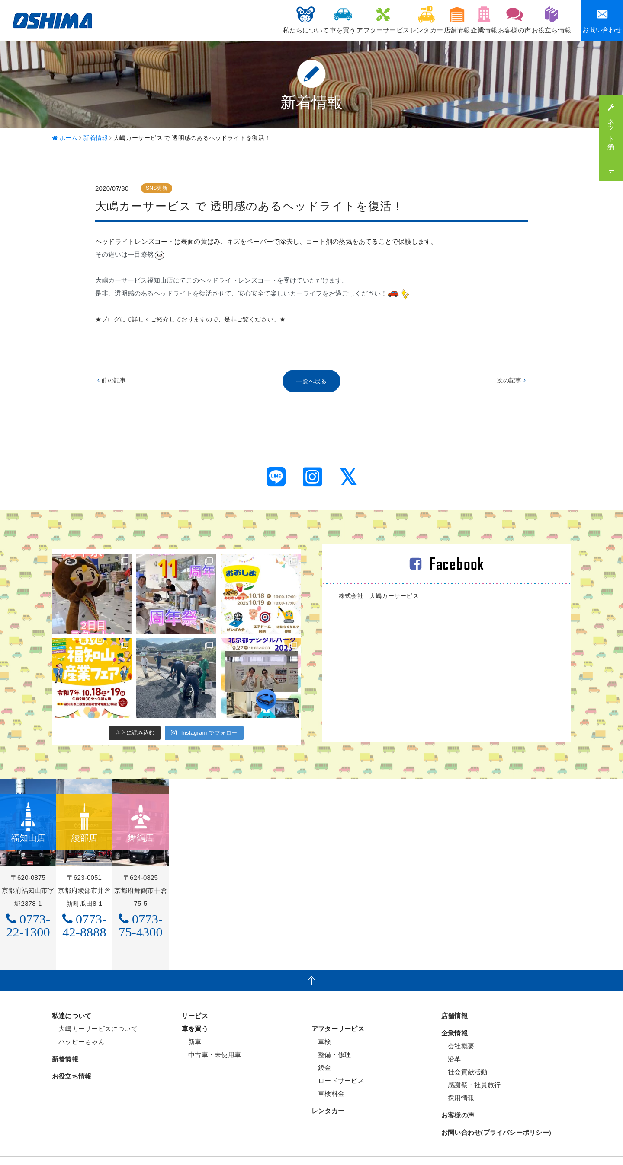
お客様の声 (501, 20)
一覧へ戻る (311, 381)
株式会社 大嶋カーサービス (381, 597)
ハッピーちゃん (78, 1021)
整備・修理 (331, 1034)
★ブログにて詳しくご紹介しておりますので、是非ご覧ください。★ (197, 319)
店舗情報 (424, 20)
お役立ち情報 (547, 20)
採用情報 (457, 1078)
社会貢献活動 (464, 1052)
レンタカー (384, 20)
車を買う (283, 20)
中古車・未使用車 (211, 1034)
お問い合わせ (602, 20)
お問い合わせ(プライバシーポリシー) (496, 1112)
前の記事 (112, 381)
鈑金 (321, 1047)
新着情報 (65, 1039)
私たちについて (237, 20)
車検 (321, 1021)
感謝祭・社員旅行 (471, 1065)
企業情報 (461, 20)
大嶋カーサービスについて (95, 1008)
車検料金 (328, 1073)
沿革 (451, 1039)
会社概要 (457, 1026)
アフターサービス (332, 20)
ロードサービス (338, 1060)
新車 (192, 1021)
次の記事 (510, 381)
